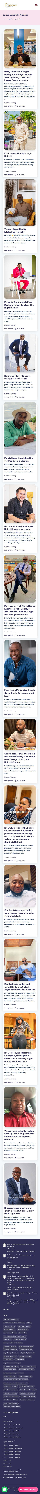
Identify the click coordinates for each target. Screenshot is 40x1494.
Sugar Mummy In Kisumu (12, 1434)
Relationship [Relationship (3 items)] (22, 1333)
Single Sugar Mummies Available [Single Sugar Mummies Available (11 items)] (13, 1343)
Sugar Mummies (10, 1421)
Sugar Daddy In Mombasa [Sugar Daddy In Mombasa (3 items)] (11, 1353)
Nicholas (10, 1255)
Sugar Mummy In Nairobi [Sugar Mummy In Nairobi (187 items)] (28, 1396)
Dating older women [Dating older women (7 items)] (9, 1326)
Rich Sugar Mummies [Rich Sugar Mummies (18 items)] (20, 1339)
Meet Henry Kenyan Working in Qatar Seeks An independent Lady (19, 693)
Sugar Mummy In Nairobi (12, 1425)
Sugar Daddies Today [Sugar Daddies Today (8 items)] (26, 1349)
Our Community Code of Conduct (15, 1475)
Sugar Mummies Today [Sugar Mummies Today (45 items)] (10, 1376)
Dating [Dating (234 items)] (29, 1322)
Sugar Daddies (9, 1442)
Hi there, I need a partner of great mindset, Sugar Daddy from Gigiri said (19, 1211)
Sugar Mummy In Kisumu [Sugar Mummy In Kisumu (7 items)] (10, 1393)
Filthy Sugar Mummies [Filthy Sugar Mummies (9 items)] (24, 1326)
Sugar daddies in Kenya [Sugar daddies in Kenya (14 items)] (10, 1349)
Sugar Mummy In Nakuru (12, 1431)
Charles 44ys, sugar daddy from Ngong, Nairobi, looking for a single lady (19, 913)
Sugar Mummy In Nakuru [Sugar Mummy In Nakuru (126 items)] (10, 1400)
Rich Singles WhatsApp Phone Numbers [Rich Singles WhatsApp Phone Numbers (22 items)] (14, 1336)
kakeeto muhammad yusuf (16, 1293)
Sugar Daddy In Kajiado (12, 1451)
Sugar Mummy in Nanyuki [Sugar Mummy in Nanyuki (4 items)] (26, 1400)
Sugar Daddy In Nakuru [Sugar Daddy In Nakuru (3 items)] (10, 1356)
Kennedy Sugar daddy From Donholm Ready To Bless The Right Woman (19, 305)
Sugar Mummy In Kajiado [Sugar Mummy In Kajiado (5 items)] (10, 1390)
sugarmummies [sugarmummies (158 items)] (20, 1359)
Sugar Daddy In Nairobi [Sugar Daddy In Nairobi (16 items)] (27, 1353)
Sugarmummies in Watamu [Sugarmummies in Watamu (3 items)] (11, 1366)
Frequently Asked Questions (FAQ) (14, 1478)
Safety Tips (7, 1460)
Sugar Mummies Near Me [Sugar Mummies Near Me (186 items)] (28, 1366)
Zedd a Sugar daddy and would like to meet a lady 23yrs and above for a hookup (19, 987)
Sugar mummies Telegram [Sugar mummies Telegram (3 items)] (26, 1369)
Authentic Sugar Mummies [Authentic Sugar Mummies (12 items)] (11, 1319)
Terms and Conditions (12, 1471)
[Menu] (36, 5)
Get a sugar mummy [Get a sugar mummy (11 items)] (9, 1329)
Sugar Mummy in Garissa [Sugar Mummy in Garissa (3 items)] (26, 1386)
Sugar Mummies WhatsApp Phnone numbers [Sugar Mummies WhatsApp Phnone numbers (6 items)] (16, 1379)
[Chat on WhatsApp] (5, 1489)
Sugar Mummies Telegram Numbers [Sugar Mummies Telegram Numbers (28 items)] (13, 1373)
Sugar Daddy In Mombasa (13, 1448)
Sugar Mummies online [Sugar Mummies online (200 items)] (10, 1369)
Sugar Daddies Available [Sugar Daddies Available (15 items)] (26, 1346)
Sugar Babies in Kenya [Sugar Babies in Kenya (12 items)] (10, 1346)
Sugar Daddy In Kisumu (12, 1457)
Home (4, 19)
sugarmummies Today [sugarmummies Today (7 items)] (25, 1376)
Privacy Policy (7, 1466)
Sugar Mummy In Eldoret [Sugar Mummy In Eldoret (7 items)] (10, 1386)
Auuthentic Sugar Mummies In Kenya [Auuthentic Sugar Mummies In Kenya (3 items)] (14, 1322)
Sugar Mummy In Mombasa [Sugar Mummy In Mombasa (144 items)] (11, 1396)
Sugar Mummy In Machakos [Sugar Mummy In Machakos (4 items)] (27, 1393)
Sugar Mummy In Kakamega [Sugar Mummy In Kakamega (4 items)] (27, 1390)
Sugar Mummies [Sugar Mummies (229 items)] (8, 1359)
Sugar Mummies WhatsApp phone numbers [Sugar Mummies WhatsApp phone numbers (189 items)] (15, 1383)
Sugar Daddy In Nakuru (12, 1454)
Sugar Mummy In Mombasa (13, 1428)
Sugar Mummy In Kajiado (12, 1437)
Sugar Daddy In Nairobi (12, 1445)
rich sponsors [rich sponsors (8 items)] (7, 1339)
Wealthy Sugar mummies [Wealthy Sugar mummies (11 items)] (10, 1403)
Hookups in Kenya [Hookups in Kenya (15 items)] (23, 1329)
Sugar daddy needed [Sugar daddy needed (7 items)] (25, 1356)
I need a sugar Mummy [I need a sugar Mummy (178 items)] (10, 1333)
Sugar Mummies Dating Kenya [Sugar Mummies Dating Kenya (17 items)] (12, 1363)
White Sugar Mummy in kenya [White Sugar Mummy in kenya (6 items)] (12, 1406)
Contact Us (7, 1463)
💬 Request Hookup (28, 1489)
